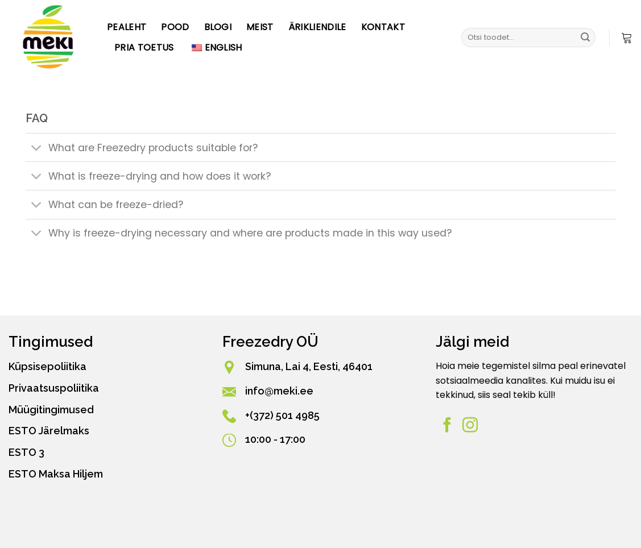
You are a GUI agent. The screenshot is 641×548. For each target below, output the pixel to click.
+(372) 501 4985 (282, 415)
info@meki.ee (279, 391)
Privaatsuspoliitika (54, 388)
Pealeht (126, 27)
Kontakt (383, 27)
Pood (175, 27)
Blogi (218, 27)
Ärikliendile (317, 27)
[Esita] (585, 37)
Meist (260, 27)
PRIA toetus (144, 47)
